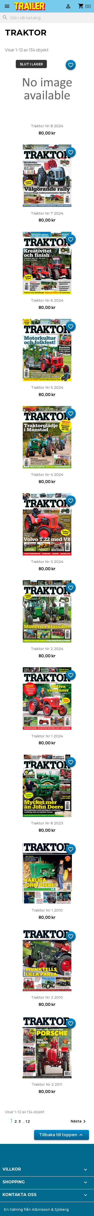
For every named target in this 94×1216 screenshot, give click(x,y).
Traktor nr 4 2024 (47, 474)
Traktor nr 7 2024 (47, 213)
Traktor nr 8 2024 (47, 126)
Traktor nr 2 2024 (47, 649)
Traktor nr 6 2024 (47, 300)
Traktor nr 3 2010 (47, 997)
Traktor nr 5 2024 (47, 387)
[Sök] (47, 17)
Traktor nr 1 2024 (47, 736)
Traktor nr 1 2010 (47, 910)
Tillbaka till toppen (61, 1135)
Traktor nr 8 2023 (47, 823)
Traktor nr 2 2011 (47, 1084)
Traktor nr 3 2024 (47, 561)
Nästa (79, 1121)
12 (28, 1121)
